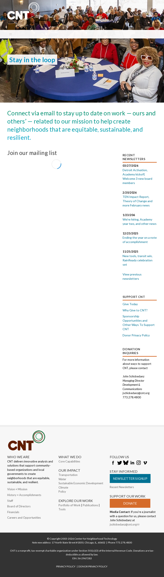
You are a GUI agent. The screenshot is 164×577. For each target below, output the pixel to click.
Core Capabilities (69, 461)
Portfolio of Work (70, 505)
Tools (62, 509)
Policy (62, 491)
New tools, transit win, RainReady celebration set (137, 260)
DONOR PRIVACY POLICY (92, 566)
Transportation (68, 475)
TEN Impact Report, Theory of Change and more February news (137, 201)
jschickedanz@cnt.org (124, 525)
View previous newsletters (132, 276)
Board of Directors (19, 506)
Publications (90, 505)
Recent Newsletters (122, 487)
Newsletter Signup (130, 478)
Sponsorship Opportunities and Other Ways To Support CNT (139, 322)
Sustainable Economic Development (81, 483)
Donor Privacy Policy (136, 335)
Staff (10, 500)
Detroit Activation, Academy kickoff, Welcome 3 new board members (137, 176)
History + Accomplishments (24, 495)
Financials (13, 512)
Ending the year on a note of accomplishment (140, 240)
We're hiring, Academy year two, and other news (140, 221)
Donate (130, 503)
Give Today (130, 304)
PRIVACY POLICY (65, 566)
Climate (63, 487)
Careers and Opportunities (24, 517)
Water (62, 479)
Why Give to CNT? (135, 310)
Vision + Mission (17, 489)
